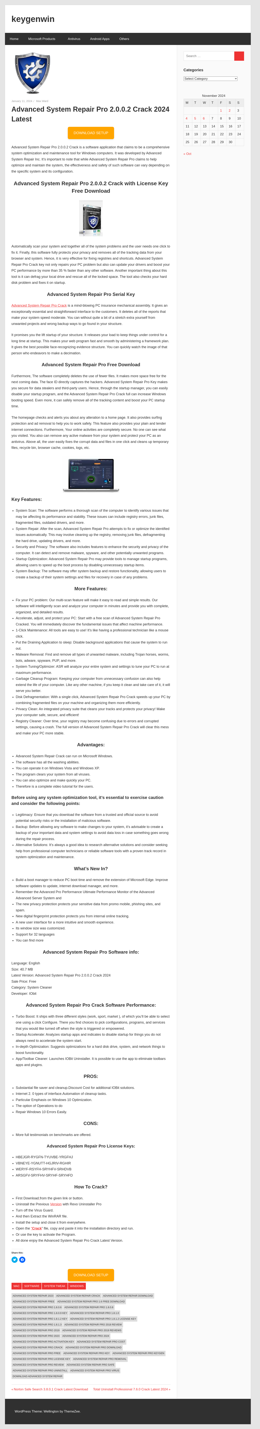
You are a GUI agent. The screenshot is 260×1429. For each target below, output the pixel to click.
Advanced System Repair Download (128, 1295)
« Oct (187, 154)
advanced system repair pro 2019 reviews (91, 1330)
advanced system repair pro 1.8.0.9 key (40, 1313)
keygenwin (33, 19)
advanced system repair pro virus (94, 1370)
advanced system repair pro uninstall (40, 1370)
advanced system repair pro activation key (43, 1341)
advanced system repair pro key (86, 1353)
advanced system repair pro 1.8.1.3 (37, 1324)
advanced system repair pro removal (99, 1359)
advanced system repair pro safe (90, 1364)
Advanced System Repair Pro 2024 (85, 1335)
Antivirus (74, 39)
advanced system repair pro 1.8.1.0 (94, 1313)
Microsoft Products (44, 39)
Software (31, 1286)
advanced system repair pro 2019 (36, 1330)
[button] (33, 72)
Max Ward (42, 101)
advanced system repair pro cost (101, 1341)
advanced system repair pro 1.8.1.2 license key (103, 1318)
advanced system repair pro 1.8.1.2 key (40, 1318)
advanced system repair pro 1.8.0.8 (89, 1307)
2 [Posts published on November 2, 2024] (229, 110)
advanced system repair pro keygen (138, 1353)
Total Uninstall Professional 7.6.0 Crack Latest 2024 (130, 1389)
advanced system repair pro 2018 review (93, 1324)
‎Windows (77, 1286)
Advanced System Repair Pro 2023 (36, 1335)
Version (56, 1204)
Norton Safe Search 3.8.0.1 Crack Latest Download (51, 1389)
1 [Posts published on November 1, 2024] (221, 110)
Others (126, 39)
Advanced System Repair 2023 (33, 1295)
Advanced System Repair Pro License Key (41, 1359)
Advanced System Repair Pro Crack (39, 305)
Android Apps (99, 39)
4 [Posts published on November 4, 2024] (186, 118)
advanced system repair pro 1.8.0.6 (37, 1307)
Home (14, 39)
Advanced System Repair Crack (78, 1295)
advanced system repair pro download (93, 1347)
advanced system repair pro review (38, 1364)
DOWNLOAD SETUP (91, 133)
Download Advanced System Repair (37, 1376)
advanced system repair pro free (36, 1353)
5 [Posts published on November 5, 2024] (195, 118)
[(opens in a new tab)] (39, 1198)
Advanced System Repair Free (34, 1301)
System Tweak (54, 1286)
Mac (17, 1286)
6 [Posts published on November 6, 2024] (204, 118)
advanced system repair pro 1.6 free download (91, 1301)
